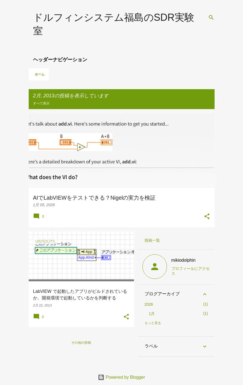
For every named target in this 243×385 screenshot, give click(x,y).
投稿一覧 (152, 240)
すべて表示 (41, 103)
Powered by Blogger (121, 377)
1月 (152, 313)
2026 (149, 304)
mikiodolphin (183, 260)
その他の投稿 (81, 343)
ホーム (40, 74)
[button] (207, 217)
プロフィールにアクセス (190, 271)
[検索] (211, 17)
